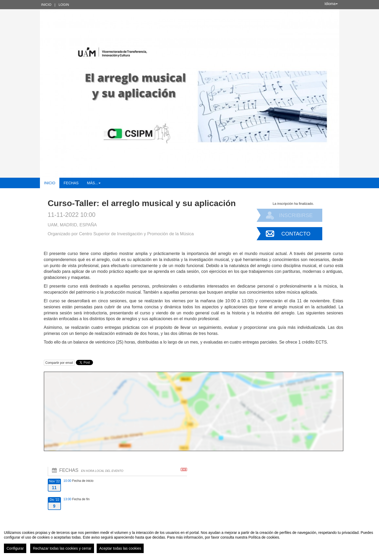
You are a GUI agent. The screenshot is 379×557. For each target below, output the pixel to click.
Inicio (46, 5)
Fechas (71, 183)
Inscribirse (296, 215)
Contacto (295, 234)
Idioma (331, 4)
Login (64, 5)
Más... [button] (94, 183)
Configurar (15, 548)
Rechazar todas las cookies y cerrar (62, 548)
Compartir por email (59, 363)
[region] (189, 539)
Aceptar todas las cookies (120, 548)
